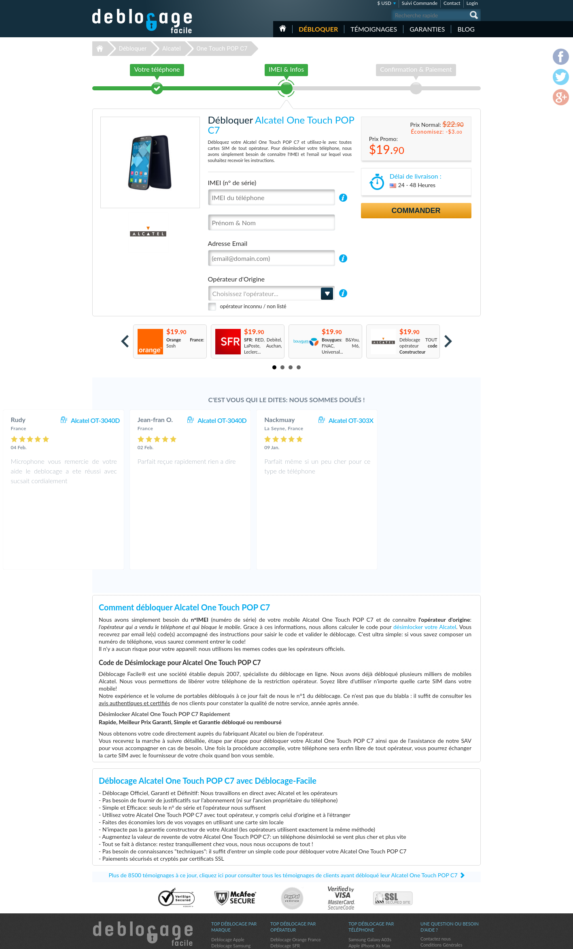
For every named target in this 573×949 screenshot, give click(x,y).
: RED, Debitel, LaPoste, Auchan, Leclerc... (263, 345)
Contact (452, 3)
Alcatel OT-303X (447, 420)
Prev (125, 341)
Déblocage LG (224, 884)
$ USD (384, 3)
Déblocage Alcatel (228, 890)
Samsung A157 (363, 884)
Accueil (282, 28)
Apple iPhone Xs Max (369, 871)
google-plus (475, 939)
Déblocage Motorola (231, 878)
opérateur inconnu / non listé (253, 306)
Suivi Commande (419, 3)
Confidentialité (434, 877)
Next (448, 341)
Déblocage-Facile (142, 21)
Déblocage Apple (227, 865)
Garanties (427, 29)
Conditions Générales (441, 871)
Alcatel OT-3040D (191, 420)
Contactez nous (435, 865)
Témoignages (373, 29)
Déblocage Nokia (227, 896)
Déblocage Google (229, 908)
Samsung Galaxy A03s (369, 865)
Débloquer (318, 29)
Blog (466, 29)
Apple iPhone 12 (364, 878)
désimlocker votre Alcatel (424, 553)
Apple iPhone (361, 908)
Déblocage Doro (227, 902)
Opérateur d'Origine (236, 279)
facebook (442, 939)
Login (472, 3)
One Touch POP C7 (221, 48)
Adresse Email (228, 243)
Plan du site (431, 883)
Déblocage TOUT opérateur (418, 345)
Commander (416, 211)
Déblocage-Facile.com (142, 860)
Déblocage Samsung (230, 871)
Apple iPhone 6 (363, 890)
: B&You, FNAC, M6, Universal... (341, 345)
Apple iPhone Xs (364, 902)
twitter (458, 939)
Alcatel (171, 48)
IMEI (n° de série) (232, 182)
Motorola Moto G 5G (369, 896)
